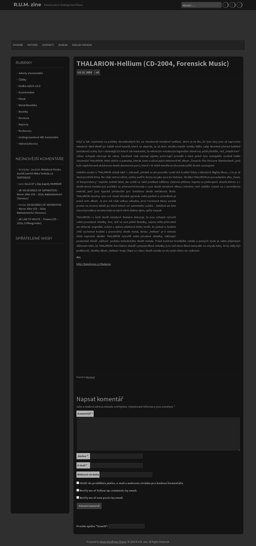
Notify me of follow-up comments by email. (108, 490)
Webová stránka (88, 474)
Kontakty (48, 45)
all (97, 72)
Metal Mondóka (28, 105)
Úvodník (18, 45)
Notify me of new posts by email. (101, 498)
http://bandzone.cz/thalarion (93, 264)
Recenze (90, 377)
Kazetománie (27, 92)
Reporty (23, 124)
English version (82, 45)
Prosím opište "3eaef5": (92, 526)
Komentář (85, 413)
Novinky (23, 111)
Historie (32, 45)
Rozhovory (25, 131)
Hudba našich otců (30, 86)
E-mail (82, 465)
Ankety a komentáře (31, 73)
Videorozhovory (28, 143)
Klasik (22, 99)
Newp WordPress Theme (113, 542)
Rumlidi (63, 45)
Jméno (82, 456)
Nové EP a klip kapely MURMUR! (43, 184)
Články (22, 79)
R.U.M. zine (27, 4)
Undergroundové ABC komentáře (38, 137)
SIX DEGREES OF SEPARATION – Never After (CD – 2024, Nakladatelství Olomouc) (39, 194)
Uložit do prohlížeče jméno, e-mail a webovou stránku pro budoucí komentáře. (132, 483)
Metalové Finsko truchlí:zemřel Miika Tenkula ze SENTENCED (39, 173)
